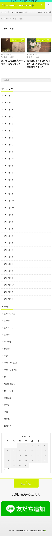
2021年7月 (8, 229)
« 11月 (7, 469)
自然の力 (7, 426)
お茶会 (7, 320)
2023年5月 (8, 144)
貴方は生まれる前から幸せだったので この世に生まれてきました (38, 63)
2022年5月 (8, 180)
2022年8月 (8, 166)
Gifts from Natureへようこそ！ (22, 12)
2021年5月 (8, 243)
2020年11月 (9, 285)
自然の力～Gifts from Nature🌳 (33, 530)
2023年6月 (8, 137)
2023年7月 (8, 130)
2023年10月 (9, 109)
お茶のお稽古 (9, 313)
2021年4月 (8, 250)
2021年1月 (8, 271)
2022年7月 (8, 172)
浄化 (6, 412)
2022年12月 (9, 158)
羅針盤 (7, 419)
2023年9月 (8, 116)
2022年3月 (8, 194)
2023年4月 (8, 152)
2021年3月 (8, 257)
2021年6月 (8, 236)
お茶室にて (8, 327)
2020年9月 (8, 299)
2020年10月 (9, 292)
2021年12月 (9, 201)
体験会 (7, 348)
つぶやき (7, 341)
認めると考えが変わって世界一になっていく (13, 62)
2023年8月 (8, 123)
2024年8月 (8, 102)
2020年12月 (9, 278)
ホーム (3, 12)
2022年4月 (8, 187)
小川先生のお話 (10, 362)
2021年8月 (8, 222)
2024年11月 (9, 95)
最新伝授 (7, 398)
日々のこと (8, 391)
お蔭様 (7, 334)
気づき (7, 405)
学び (6, 356)
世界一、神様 (9, 57)
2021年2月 (8, 264)
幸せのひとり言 (18, 40)
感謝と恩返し (9, 384)
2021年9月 (8, 215)
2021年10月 (9, 208)
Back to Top (26, 484)
